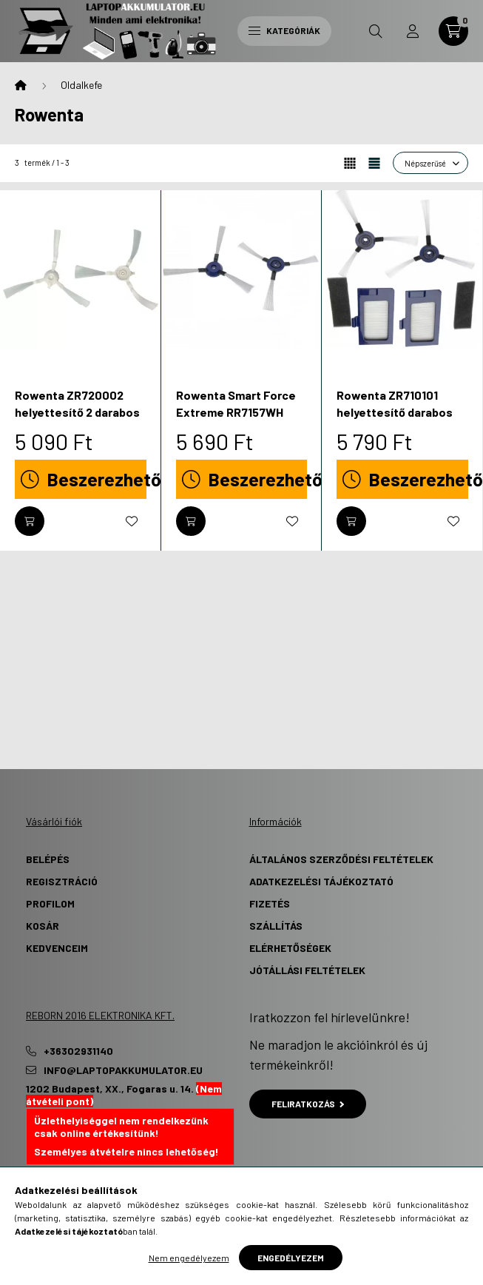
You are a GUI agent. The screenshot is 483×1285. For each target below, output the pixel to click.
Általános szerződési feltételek (341, 859)
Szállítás (276, 925)
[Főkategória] (21, 85)
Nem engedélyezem (189, 1257)
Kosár (42, 925)
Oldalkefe (81, 84)
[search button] (376, 31)
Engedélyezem (290, 1257)
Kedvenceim (57, 948)
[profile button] (413, 31)
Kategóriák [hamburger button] (284, 30)
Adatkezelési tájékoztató (321, 881)
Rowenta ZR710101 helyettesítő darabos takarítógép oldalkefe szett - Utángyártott (397, 420)
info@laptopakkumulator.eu (123, 1070)
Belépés (48, 859)
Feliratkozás (308, 1103)
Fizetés (269, 903)
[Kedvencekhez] (131, 521)
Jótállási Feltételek (307, 970)
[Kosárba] (29, 521)
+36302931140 (78, 1051)
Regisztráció (62, 881)
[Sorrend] (430, 163)
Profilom (50, 903)
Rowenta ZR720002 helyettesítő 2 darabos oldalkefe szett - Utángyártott (77, 420)
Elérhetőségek (290, 948)
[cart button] (453, 31)
